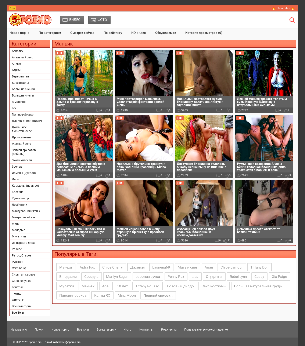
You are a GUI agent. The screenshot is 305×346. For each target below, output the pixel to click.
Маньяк (88, 286)
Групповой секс (22, 114)
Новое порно (19, 33)
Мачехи (65, 267)
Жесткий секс (21, 143)
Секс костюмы (213, 286)
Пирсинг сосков (73, 295)
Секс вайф (19, 268)
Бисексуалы (20, 82)
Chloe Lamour (231, 267)
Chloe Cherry (112, 267)
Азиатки (18, 51)
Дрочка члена (22, 137)
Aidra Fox (87, 267)
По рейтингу (113, 33)
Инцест (17, 179)
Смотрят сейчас (82, 33)
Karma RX (102, 295)
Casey (259, 276)
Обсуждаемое (165, 33)
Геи (14, 108)
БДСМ (16, 70)
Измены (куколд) (24, 173)
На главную (19, 329)
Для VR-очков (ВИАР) (27, 121)
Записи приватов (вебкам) (24, 152)
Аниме (16, 63)
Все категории (22, 306)
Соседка (91, 276)
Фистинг (18, 300)
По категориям (50, 33)
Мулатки (66, 286)
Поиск (39, 329)
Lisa (195, 276)
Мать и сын (187, 267)
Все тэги (83, 329)
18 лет (122, 286)
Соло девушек (21, 281)
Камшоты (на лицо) (25, 185)
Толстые (18, 287)
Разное (17, 249)
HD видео (138, 33)
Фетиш (16, 293)
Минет (16, 223)
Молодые (18, 230)
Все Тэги (18, 312)
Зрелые (17, 166)
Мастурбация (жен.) (26, 211)
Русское (17, 261)
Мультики (19, 236)
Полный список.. (158, 295)
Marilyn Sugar (117, 276)
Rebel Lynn (238, 276)
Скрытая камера (23, 274)
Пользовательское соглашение (206, 329)
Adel (105, 286)
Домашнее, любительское (22, 129)
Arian (209, 267)
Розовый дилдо (180, 286)
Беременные (20, 76)
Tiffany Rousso (147, 286)
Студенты (214, 276)
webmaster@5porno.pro (66, 342)
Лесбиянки (19, 204)
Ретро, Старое (21, 255)
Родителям (168, 329)
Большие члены (23, 95)
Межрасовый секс (24, 217)
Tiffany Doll (259, 267)
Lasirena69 (161, 267)
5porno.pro (35, 342)
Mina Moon (127, 295)
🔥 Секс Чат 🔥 (283, 8)
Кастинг (17, 192)
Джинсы (137, 267)
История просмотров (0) (203, 33)
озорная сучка (148, 276)
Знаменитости (22, 160)
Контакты (146, 329)
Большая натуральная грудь (258, 286)
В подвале (68, 276)
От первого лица (23, 242)
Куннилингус (21, 198)
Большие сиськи (23, 89)
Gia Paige (279, 276)
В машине (18, 101)
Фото (127, 329)
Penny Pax (176, 276)
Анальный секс (22, 57)
